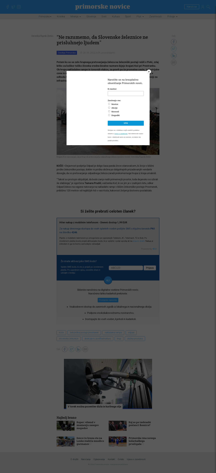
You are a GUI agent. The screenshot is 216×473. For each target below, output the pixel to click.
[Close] (149, 72)
